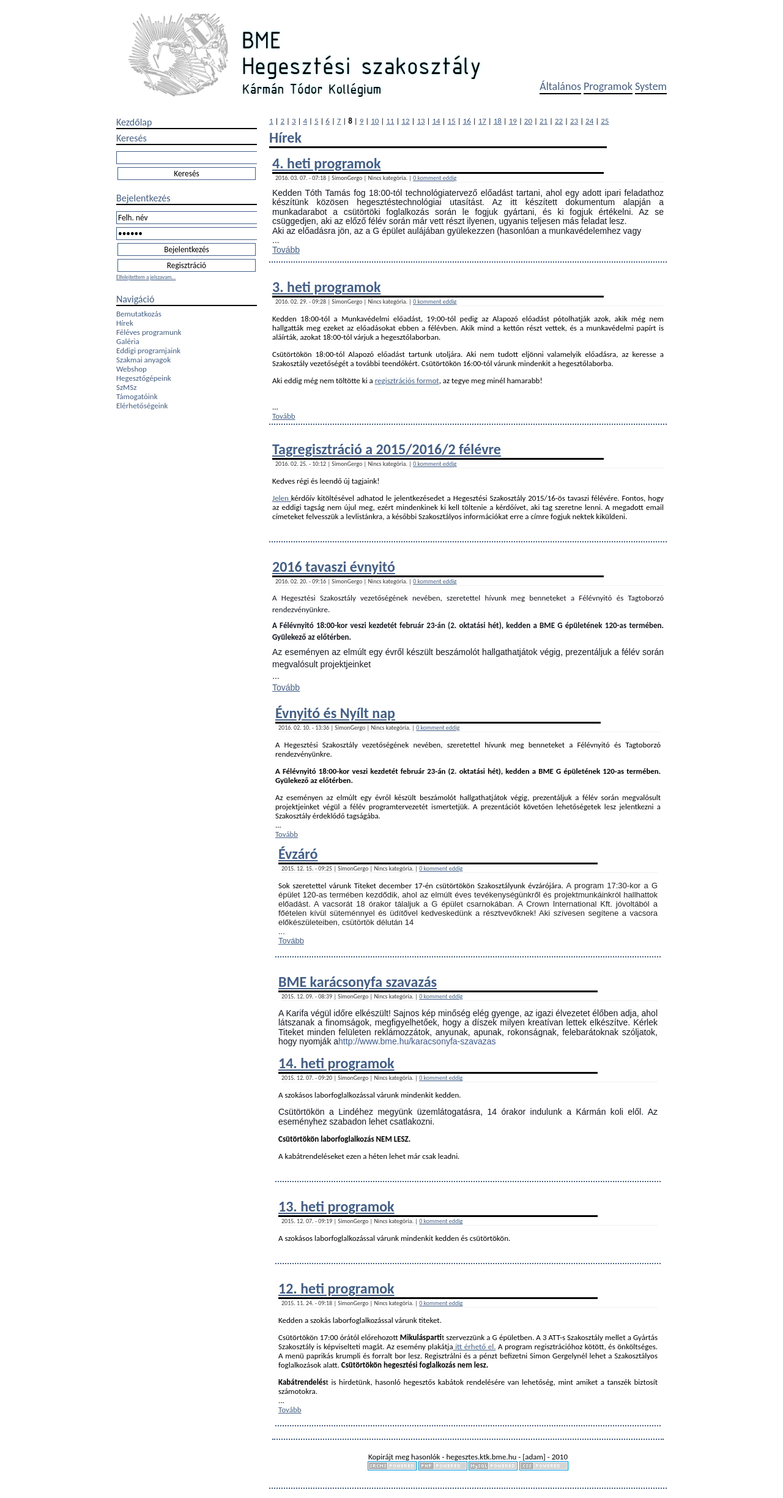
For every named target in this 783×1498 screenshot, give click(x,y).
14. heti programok (336, 1063)
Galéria (127, 341)
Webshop (131, 368)
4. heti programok (326, 163)
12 (405, 120)
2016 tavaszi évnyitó (333, 566)
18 (498, 120)
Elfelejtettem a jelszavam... (146, 277)
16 (467, 120)
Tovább (286, 250)
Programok (608, 86)
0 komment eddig (434, 178)
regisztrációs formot (407, 380)
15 (452, 120)
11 (390, 120)
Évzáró (297, 854)
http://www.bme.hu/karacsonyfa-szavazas (417, 1041)
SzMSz (126, 387)
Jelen (281, 498)
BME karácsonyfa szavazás (357, 982)
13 (421, 120)
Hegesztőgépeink (143, 378)
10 (375, 120)
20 (528, 120)
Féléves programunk (148, 332)
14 (436, 120)
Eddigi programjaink (148, 350)
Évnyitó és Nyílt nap (335, 713)
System (651, 86)
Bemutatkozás (138, 313)
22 (559, 120)
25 (605, 120)
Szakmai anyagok (143, 359)
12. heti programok (336, 1288)
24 (589, 120)
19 (513, 120)
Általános (560, 86)
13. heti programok (336, 1206)
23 (574, 120)
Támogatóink (137, 396)
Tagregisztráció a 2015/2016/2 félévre (386, 449)
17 (482, 120)
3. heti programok (326, 287)
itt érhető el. (474, 1346)
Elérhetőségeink (142, 405)
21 (543, 120)
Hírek (124, 323)
